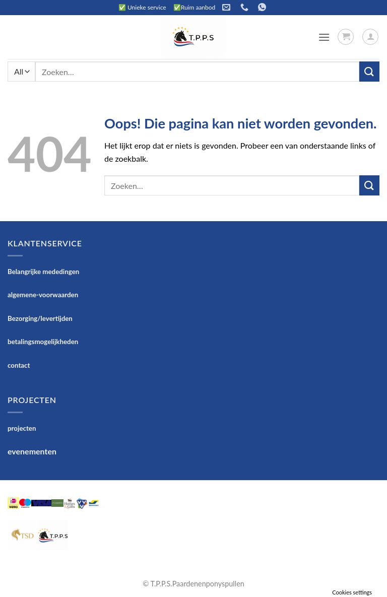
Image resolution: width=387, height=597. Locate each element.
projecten (22, 428)
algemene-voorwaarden (43, 295)
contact (19, 365)
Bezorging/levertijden (40, 318)
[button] (324, 37)
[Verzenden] (369, 71)
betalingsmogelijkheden (43, 342)
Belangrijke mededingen (43, 272)
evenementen (32, 451)
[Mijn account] (370, 37)
